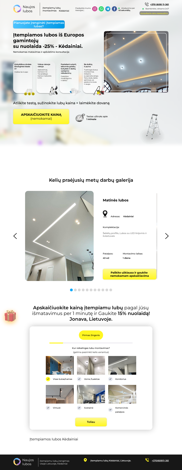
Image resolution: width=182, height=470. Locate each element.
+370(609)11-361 (160, 460)
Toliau (91, 422)
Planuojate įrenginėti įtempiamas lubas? (39, 24)
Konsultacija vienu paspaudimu (154, 13)
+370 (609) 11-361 (159, 4)
